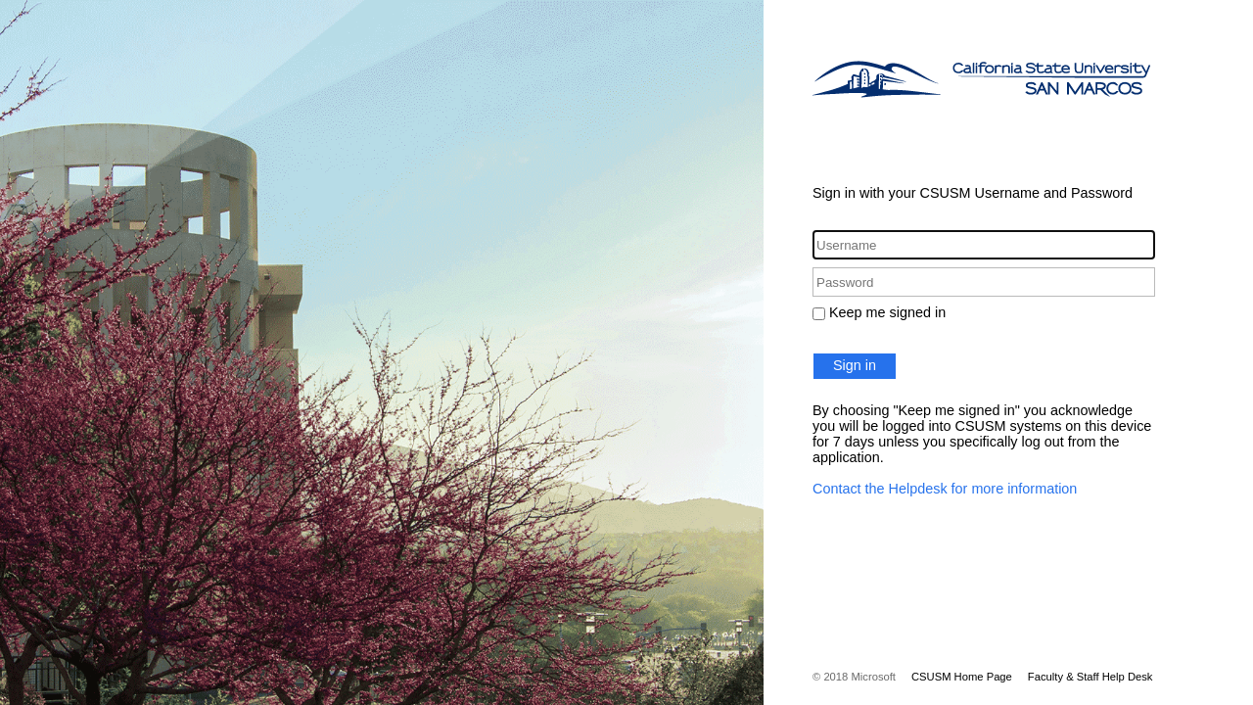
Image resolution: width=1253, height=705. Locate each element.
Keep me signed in (887, 312)
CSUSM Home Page (961, 676)
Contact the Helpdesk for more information (944, 488)
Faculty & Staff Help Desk (1090, 676)
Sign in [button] (854, 365)
